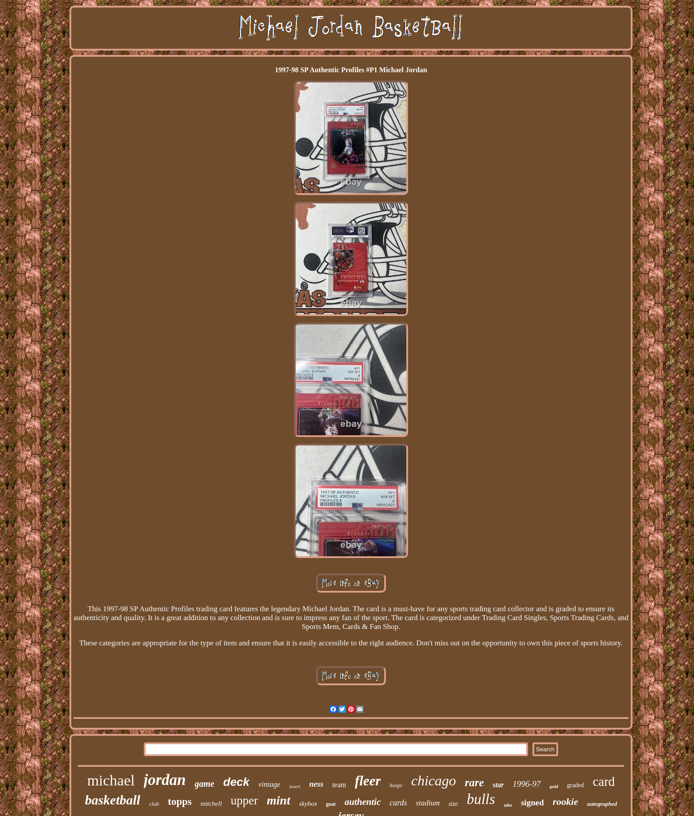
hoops (395, 785)
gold (554, 786)
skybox (308, 803)
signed (532, 802)
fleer (368, 781)
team (339, 785)
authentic (363, 801)
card (604, 781)
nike (508, 805)
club (154, 803)
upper (244, 800)
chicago (433, 781)
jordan (165, 780)
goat (331, 804)
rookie (565, 801)
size (453, 803)
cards (398, 802)
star (498, 785)
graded (575, 785)
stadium (428, 803)
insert (295, 786)
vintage (269, 784)
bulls (481, 799)
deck (236, 782)
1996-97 (526, 784)
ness (316, 784)
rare (474, 783)
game (204, 784)
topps (180, 801)
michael (111, 780)
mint (278, 800)
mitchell (211, 803)
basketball (112, 800)
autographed (602, 803)
